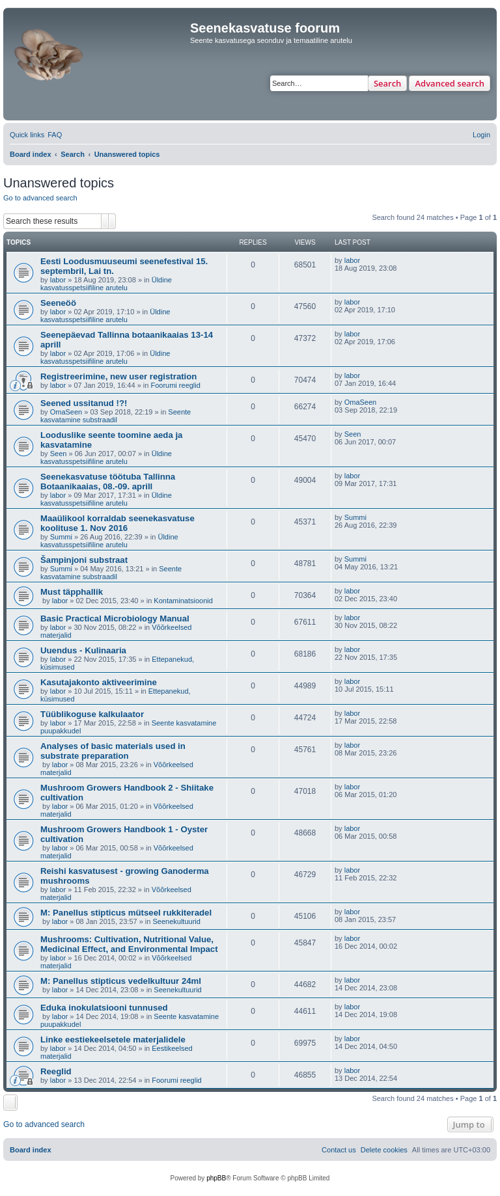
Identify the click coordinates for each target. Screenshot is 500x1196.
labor (58, 280)
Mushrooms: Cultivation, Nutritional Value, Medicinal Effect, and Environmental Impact (129, 944)
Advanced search (449, 83)
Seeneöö (58, 303)
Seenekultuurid (177, 921)
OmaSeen (66, 412)
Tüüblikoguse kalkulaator (92, 714)
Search (388, 83)
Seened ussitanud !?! (83, 403)
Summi (61, 537)
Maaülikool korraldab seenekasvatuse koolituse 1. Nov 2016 (117, 523)
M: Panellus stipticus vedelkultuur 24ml (120, 981)
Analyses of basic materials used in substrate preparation (113, 751)
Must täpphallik (71, 592)
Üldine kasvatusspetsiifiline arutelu (106, 284)
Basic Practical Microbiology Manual (114, 618)
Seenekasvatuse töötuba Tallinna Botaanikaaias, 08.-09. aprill (107, 481)
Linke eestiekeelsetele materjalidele (113, 1039)
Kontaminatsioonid (183, 601)
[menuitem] (55, 135)
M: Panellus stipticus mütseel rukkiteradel (126, 912)
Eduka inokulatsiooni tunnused (104, 1008)
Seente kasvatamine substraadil (115, 416)
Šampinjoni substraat (84, 560)
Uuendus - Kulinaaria (83, 650)
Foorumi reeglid (175, 385)
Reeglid (56, 1071)
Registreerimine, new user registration (118, 376)
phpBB (216, 1178)
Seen (58, 453)
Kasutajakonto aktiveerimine (98, 682)
